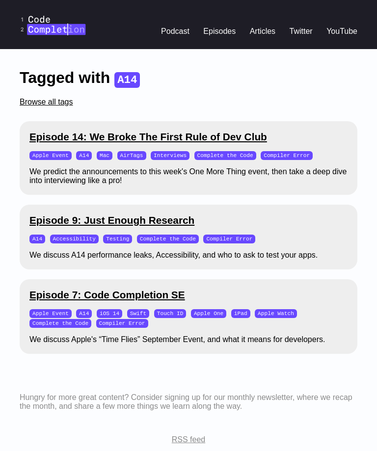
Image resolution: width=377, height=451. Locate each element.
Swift (138, 314)
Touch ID (170, 314)
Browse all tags (46, 102)
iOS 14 (109, 314)
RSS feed (188, 441)
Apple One (208, 314)
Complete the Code (225, 155)
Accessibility (74, 239)
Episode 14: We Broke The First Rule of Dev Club (148, 136)
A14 (84, 155)
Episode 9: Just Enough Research (111, 220)
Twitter (301, 31)
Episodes (219, 31)
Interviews (170, 155)
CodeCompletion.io (53, 6)
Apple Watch (276, 314)
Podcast (175, 31)
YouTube (341, 31)
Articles (262, 31)
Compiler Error (287, 155)
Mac (104, 155)
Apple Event (50, 155)
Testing (117, 239)
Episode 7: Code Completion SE (107, 295)
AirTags (131, 155)
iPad (240, 314)
